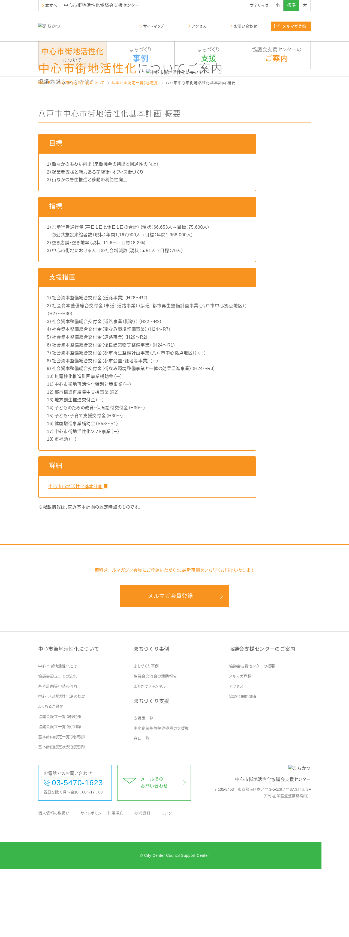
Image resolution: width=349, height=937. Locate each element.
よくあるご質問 (51, 774)
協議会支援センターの (277, 55)
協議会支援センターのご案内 (262, 717)
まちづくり (141, 55)
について (72, 54)
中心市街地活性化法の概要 (62, 764)
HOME (44, 150)
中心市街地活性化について (81, 150)
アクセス (236, 754)
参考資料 (142, 881)
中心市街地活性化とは (57, 734)
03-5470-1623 (77, 850)
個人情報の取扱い (53, 881)
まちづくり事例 (151, 717)
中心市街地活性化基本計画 (75, 554)
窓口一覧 (141, 806)
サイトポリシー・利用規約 (101, 881)
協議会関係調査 (243, 764)
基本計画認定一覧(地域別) (135, 150)
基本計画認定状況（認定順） (62, 814)
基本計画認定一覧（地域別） (62, 804)
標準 (291, 5)
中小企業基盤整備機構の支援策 (161, 795)
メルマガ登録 (240, 744)
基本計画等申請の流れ (58, 754)
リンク (166, 881)
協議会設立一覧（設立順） (60, 794)
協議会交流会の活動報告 (155, 744)
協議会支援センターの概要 (252, 734)
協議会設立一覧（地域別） (60, 784)
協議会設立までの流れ (57, 744)
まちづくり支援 (151, 769)
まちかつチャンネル (150, 754)
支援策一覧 (144, 785)
